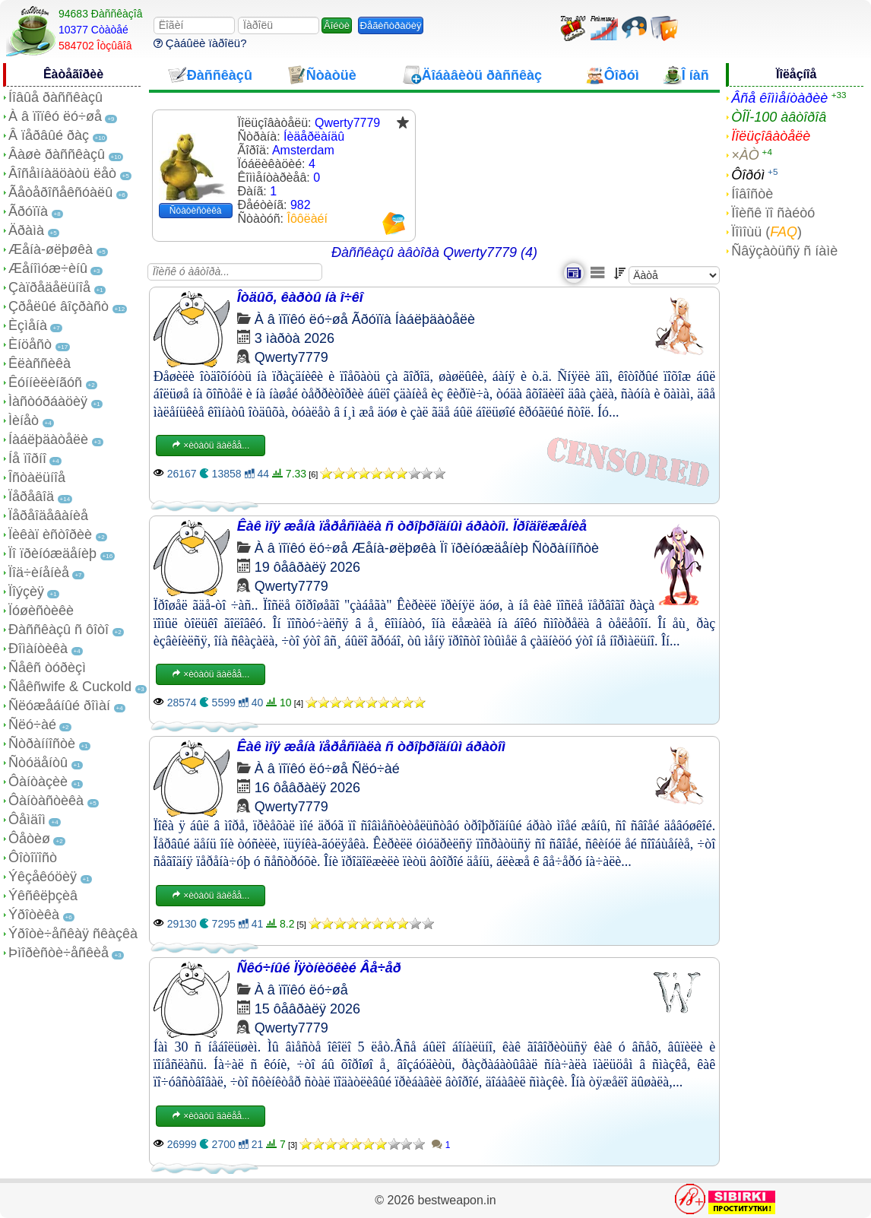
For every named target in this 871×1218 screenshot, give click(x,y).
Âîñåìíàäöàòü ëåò (62, 173)
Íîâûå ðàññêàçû (55, 97)
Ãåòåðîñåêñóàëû (60, 192)
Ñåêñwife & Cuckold (69, 686)
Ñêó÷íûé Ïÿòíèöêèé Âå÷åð (319, 967)
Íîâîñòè (752, 193)
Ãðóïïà (28, 211)
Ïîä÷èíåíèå (38, 572)
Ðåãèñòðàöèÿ (391, 25)
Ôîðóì (748, 174)
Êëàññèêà (39, 363)
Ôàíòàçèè (38, 781)
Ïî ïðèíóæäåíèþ (52, 553)
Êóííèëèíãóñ (45, 382)
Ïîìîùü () (766, 231)
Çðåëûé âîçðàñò (58, 306)
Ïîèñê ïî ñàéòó (773, 212)
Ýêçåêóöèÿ (42, 876)
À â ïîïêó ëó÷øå (55, 116)
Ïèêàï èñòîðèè (50, 534)
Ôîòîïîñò (32, 857)
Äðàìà (26, 230)
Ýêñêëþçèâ (43, 895)
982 (300, 204)
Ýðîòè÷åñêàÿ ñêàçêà (73, 933)
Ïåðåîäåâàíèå (48, 515)
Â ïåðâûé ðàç (48, 135)
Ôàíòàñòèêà (46, 800)
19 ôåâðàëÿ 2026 (307, 567)
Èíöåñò (30, 344)
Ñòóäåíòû (38, 762)
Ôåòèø (29, 838)
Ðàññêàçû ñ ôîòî (58, 629)
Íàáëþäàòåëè (48, 439)
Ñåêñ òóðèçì (47, 667)
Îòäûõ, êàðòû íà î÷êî (300, 297)
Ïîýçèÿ (26, 591)
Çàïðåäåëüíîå (49, 287)
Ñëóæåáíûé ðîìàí (59, 705)
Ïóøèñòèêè (41, 610)
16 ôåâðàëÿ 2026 (307, 787)
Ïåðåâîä (31, 496)
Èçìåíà (27, 325)
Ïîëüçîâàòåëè (770, 136)
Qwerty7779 (291, 357)
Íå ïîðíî (27, 458)
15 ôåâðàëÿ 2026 (307, 1009)
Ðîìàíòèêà (38, 648)
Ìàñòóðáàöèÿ (47, 401)
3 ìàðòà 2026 (294, 338)
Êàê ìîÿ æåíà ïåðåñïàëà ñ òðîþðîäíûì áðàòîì (371, 746)
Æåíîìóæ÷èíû (47, 268)
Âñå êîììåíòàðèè (779, 98)
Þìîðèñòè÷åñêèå (58, 952)
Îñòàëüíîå (36, 477)
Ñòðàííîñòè (41, 743)
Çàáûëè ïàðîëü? (200, 42)
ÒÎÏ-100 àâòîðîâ (778, 117)
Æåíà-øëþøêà (50, 249)
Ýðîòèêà (33, 914)
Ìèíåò (23, 420)
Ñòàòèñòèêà (195, 210)
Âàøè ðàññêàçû (56, 154)
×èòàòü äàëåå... (210, 445)
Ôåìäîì (27, 819)
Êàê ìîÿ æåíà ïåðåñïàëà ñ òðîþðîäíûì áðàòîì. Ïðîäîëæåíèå (412, 526)
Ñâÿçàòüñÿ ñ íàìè (784, 251)
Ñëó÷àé (32, 724)
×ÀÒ (745, 155)
